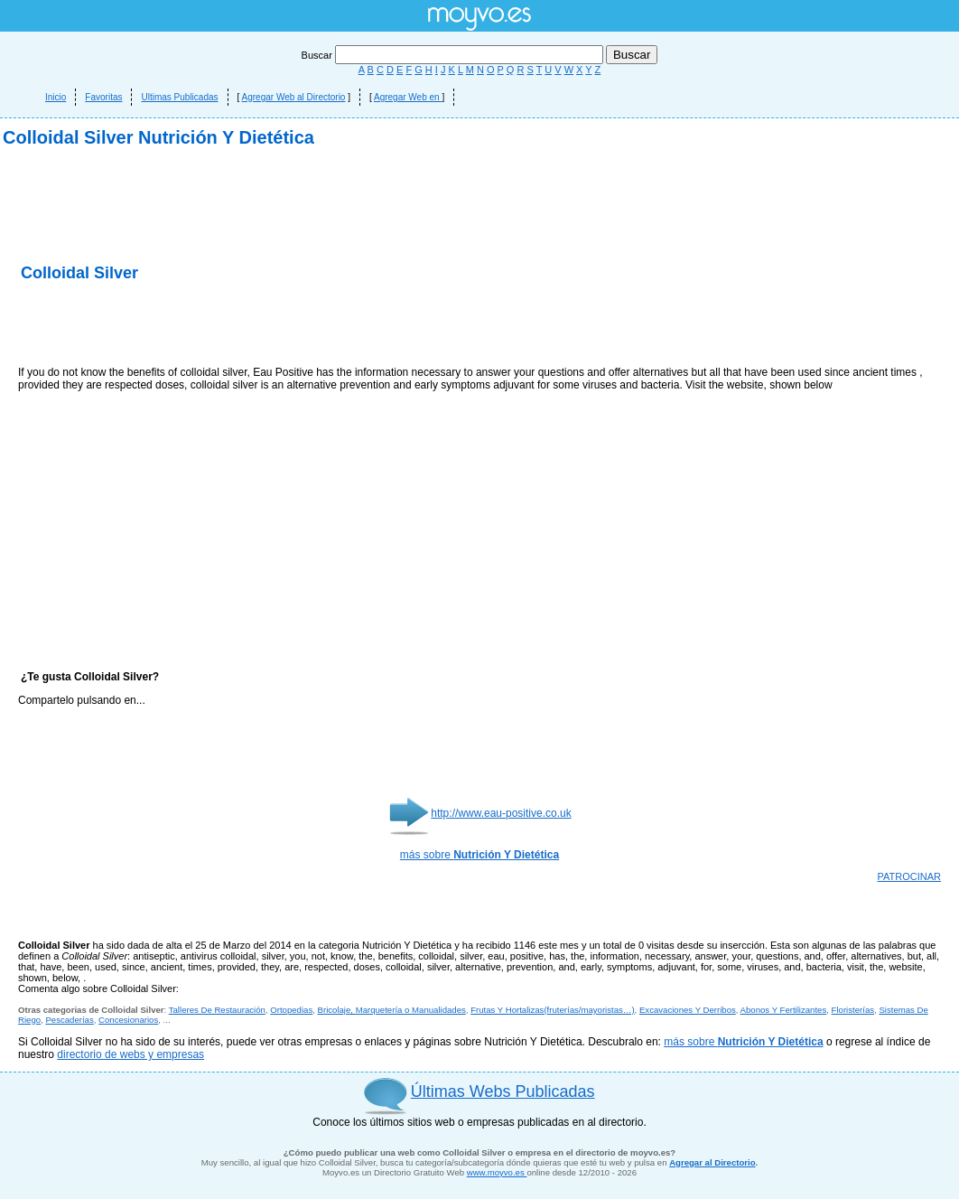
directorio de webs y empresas (130, 1054)
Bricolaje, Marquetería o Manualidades (392, 1010)
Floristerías (853, 1010)
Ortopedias (291, 1010)
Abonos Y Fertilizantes (783, 1010)
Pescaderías (69, 1020)
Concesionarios (128, 1020)
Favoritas (103, 97)
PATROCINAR (910, 876)
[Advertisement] (229, 325)
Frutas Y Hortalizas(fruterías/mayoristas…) (552, 1010)
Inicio (55, 97)
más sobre (479, 854)
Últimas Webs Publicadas (503, 1091)
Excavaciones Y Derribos (687, 1010)
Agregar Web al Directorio (294, 97)
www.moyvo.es (497, 1172)
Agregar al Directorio (712, 1162)
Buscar (454, 55)
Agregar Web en (408, 97)
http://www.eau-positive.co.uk (501, 813)
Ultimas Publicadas (179, 97)
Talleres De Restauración (217, 1010)
